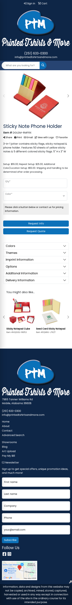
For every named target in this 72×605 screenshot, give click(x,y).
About (6, 426)
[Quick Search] (21, 65)
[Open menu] (65, 65)
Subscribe (10, 540)
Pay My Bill (8, 456)
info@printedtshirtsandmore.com (36, 57)
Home (5, 421)
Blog (4, 447)
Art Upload (9, 451)
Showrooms (9, 442)
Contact (7, 430)
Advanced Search (13, 435)
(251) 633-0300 (36, 53)
